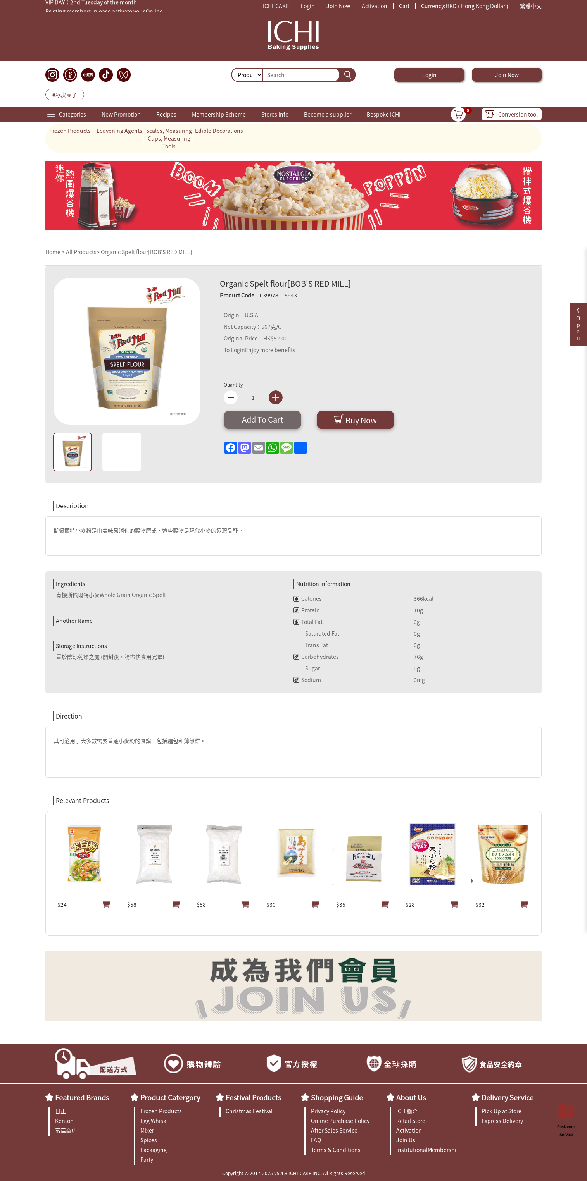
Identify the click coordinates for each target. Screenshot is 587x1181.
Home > (55, 252)
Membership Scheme (219, 114)
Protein (307, 610)
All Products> (83, 252)
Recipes (166, 114)
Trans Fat (311, 645)
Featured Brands (82, 1097)
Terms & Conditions (336, 1149)
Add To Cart (262, 419)
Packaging (153, 1149)
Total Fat (308, 622)
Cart (404, 6)
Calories (308, 598)
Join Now (338, 6)
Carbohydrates (316, 656)
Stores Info (274, 114)
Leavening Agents (119, 130)
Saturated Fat (316, 633)
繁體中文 (531, 6)
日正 (60, 1111)
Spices (148, 1140)
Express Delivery (502, 1120)
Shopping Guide (337, 1097)
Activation (374, 6)
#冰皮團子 (64, 94)
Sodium (307, 680)
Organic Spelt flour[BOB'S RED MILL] (146, 252)
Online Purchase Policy (340, 1120)
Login (307, 6)
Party (146, 1159)
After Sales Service (334, 1130)
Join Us (405, 1140)
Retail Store (410, 1120)
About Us (411, 1097)
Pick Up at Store (501, 1111)
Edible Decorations (219, 130)
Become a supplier (327, 114)
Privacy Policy (328, 1111)
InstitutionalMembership (426, 1149)
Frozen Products (70, 130)
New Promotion (121, 114)
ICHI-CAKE (276, 6)
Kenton (64, 1120)
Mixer (147, 1130)
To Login (234, 350)
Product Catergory (170, 1097)
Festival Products (253, 1097)
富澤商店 (66, 1130)
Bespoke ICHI (384, 114)
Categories (72, 114)
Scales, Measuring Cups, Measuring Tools (169, 138)
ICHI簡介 (407, 1111)
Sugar (307, 668)
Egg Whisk (153, 1120)
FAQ (316, 1140)
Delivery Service (507, 1097)
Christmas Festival (249, 1111)
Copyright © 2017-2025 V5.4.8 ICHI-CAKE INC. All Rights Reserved (293, 1173)
